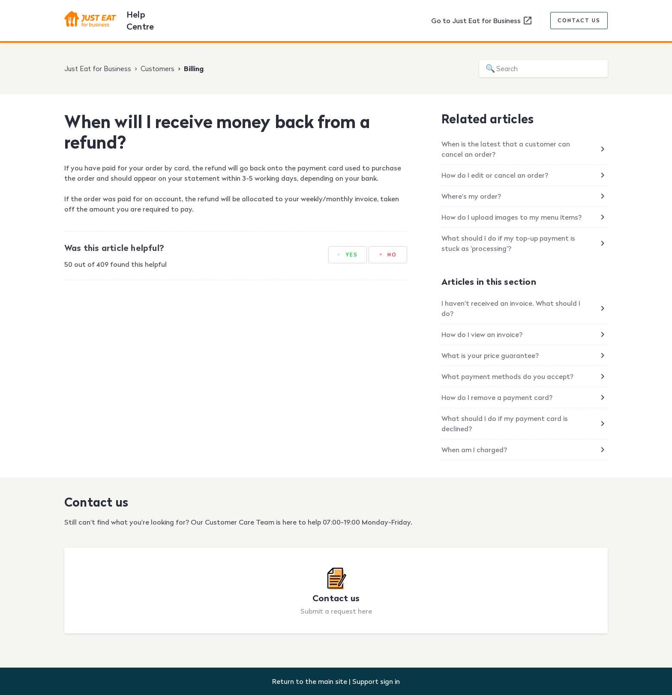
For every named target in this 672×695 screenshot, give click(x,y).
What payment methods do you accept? (507, 376)
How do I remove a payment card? (496, 397)
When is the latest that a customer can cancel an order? (505, 149)
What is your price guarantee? (490, 355)
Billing (194, 68)
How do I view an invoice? (481, 334)
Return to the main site (309, 681)
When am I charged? (474, 449)
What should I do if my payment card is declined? (504, 423)
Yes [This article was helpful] (351, 254)
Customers (157, 68)
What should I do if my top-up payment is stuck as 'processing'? (508, 243)
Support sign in (376, 681)
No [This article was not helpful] (392, 254)
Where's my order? (471, 196)
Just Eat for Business (97, 68)
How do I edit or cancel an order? (494, 175)
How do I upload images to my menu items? (511, 217)
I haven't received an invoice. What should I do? (510, 308)
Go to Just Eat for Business (482, 20)
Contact (579, 20)
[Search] (543, 68)
